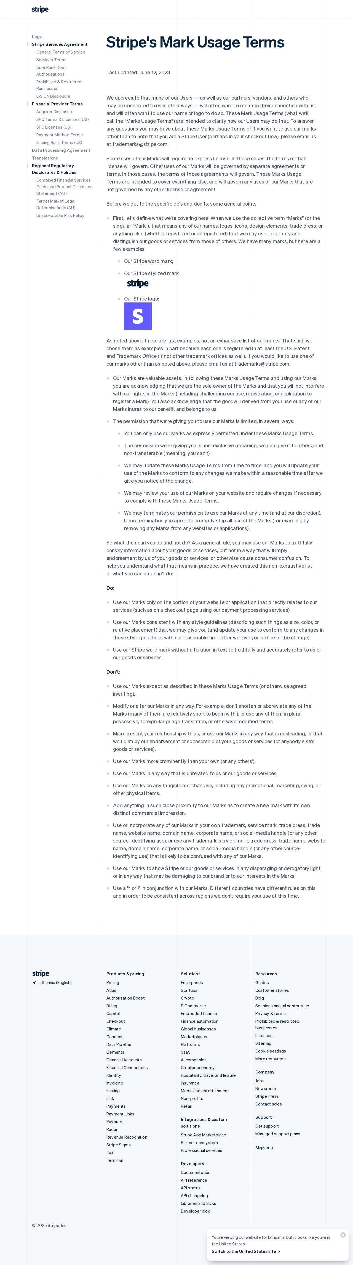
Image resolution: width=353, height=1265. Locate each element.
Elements (115, 1052)
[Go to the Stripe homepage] (39, 973)
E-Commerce (193, 1005)
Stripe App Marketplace (203, 1135)
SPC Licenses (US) (53, 127)
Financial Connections (127, 1067)
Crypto (187, 998)
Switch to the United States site (246, 1251)
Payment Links (120, 1114)
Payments (116, 1106)
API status (190, 1187)
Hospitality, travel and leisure (208, 1075)
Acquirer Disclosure (55, 111)
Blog (259, 998)
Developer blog (195, 1211)
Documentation (196, 1172)
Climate (113, 1029)
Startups (189, 990)
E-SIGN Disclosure (53, 96)
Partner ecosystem (199, 1142)
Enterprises (192, 982)
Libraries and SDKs (198, 1203)
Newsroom (265, 1088)
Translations (45, 158)
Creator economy (198, 1067)
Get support (267, 1126)
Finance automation (200, 1021)
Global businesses (198, 1029)
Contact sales (268, 1104)
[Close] (342, 1236)
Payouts (114, 1121)
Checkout (115, 1021)
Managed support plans (277, 1133)
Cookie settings (270, 1051)
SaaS (186, 1052)
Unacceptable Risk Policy (60, 215)
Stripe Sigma (118, 1144)
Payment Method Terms (59, 134)
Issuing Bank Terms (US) (59, 142)
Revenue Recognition (126, 1137)
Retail (186, 1106)
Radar (111, 1129)
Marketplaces (194, 1036)
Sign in (264, 1147)
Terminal (114, 1160)
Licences (264, 1035)
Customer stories (272, 990)
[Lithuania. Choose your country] (52, 982)
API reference (194, 1180)
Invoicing (114, 1083)
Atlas (111, 990)
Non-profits (192, 1098)
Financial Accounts (124, 1059)
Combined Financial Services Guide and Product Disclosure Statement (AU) (64, 186)
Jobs (259, 1080)
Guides (262, 982)
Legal (38, 36)
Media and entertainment (205, 1090)
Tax (110, 1152)
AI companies (194, 1059)
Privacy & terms (270, 1013)
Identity (113, 1075)
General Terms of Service (60, 52)
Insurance (190, 1083)
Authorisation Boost (125, 998)
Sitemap (263, 1043)
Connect (114, 1036)
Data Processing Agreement (61, 150)
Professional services (201, 1150)
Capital (113, 1013)
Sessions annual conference (282, 1005)
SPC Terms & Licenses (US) (62, 119)
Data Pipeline (119, 1044)
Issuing (113, 1090)
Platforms (190, 1044)
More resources (270, 1058)
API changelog (194, 1195)
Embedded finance (199, 1013)
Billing (111, 1005)
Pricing (112, 982)
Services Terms (51, 59)
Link (110, 1098)
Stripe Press (267, 1096)
